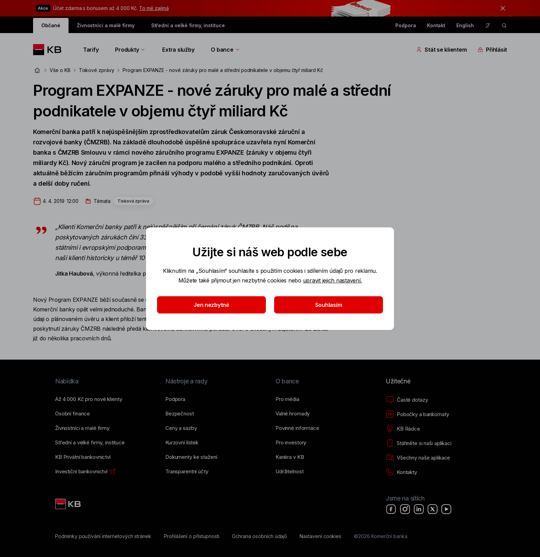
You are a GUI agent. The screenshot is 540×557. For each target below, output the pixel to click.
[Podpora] (175, 399)
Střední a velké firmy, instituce (188, 25)
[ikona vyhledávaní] (504, 25)
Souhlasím (328, 304)
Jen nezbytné (211, 304)
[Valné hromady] (293, 413)
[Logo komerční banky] (49, 49)
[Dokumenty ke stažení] (191, 457)
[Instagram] (405, 509)
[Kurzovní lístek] (181, 442)
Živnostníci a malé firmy (106, 25)
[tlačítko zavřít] (501, 8)
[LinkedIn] (418, 509)
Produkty (130, 49)
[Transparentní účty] (186, 471)
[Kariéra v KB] (290, 457)
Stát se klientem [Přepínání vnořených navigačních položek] (441, 49)
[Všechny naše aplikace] (418, 457)
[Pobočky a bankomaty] (417, 414)
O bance (225, 49)
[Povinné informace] (297, 428)
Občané (50, 25)
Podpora (405, 25)
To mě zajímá (153, 8)
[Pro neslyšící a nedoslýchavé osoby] (487, 25)
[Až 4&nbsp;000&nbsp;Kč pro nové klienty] (88, 399)
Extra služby (178, 49)
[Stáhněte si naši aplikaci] (418, 443)
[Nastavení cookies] (320, 536)
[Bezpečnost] (179, 413)
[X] (432, 509)
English (465, 25)
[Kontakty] (401, 472)
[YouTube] (446, 509)
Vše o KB (60, 70)
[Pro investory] (291, 442)
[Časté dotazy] (407, 399)
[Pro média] (287, 399)
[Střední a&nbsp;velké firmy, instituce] (90, 442)
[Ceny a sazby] (181, 428)
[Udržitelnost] (289, 471)
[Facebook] (391, 509)
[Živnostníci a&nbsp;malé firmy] (82, 428)
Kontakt (436, 25)
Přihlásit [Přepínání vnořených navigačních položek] (492, 49)
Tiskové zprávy (96, 70)
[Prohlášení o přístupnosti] (191, 536)
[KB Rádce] (403, 428)
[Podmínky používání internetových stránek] (103, 536)
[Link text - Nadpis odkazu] (68, 503)
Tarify (90, 49)
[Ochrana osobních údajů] (259, 536)
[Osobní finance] (72, 413)
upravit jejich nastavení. (332, 280)
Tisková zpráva (133, 201)
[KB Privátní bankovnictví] (83, 457)
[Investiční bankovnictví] (81, 471)
